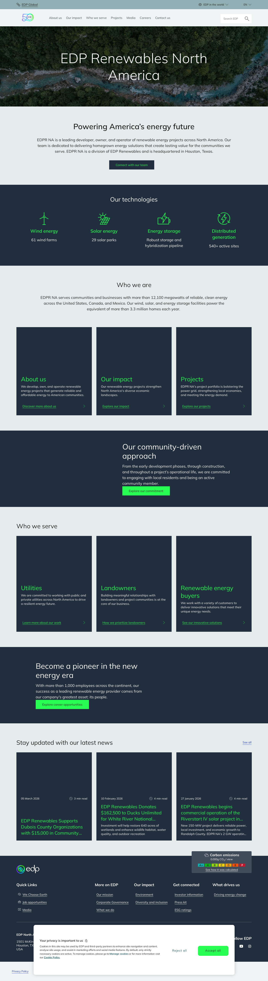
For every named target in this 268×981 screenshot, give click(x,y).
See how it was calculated (222, 869)
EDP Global (30, 4)
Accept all (213, 950)
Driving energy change (230, 894)
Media (27, 910)
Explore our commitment (146, 491)
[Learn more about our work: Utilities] (54, 623)
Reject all (179, 950)
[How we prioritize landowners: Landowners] (134, 623)
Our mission (104, 894)
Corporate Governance (112, 902)
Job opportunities (35, 902)
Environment (144, 894)
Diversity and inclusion (152, 902)
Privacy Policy (20, 971)
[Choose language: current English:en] (243, 4)
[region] (134, 950)
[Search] (247, 17)
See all (247, 742)
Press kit (181, 902)
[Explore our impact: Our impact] (134, 406)
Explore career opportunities (62, 704)
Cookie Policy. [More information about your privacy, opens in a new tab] (52, 957)
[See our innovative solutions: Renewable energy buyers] (214, 623)
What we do (105, 910)
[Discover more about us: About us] (54, 406)
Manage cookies (119, 953)
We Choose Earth (35, 894)
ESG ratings (183, 910)
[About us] (55, 18)
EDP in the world (213, 4)
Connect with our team (132, 165)
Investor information (189, 894)
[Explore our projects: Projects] (214, 406)
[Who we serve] (96, 18)
